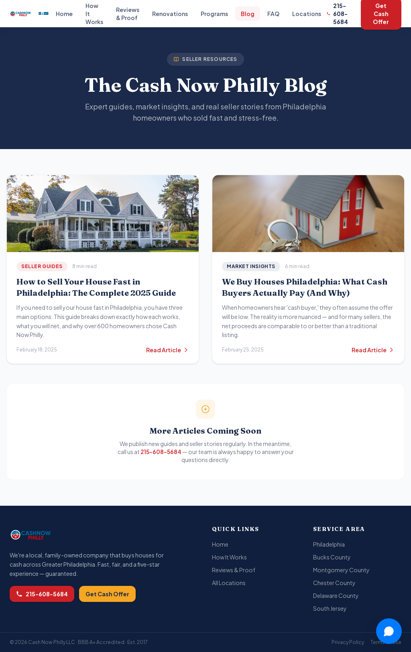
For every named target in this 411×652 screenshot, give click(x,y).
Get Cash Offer (107, 593)
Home (64, 13)
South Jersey (330, 608)
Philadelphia (329, 544)
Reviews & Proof (127, 13)
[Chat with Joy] (388, 631)
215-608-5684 (337, 13)
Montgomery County (341, 569)
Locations (306, 13)
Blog (247, 13)
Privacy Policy (348, 642)
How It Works (229, 557)
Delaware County (336, 595)
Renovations (170, 13)
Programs (214, 13)
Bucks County (332, 557)
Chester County (334, 582)
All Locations (229, 582)
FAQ (273, 13)
